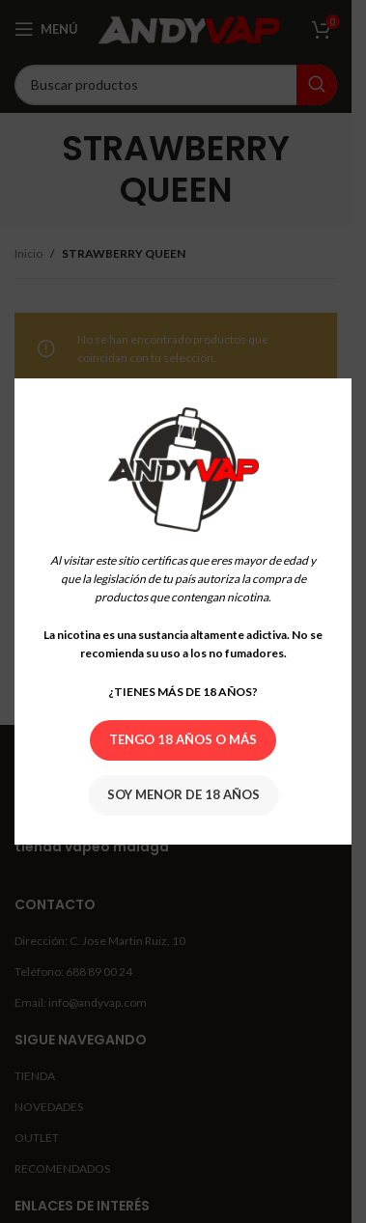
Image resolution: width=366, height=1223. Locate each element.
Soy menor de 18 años (183, 794)
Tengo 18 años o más (183, 739)
